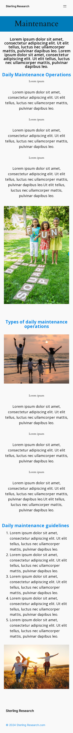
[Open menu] (64, 6)
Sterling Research (17, 6)
